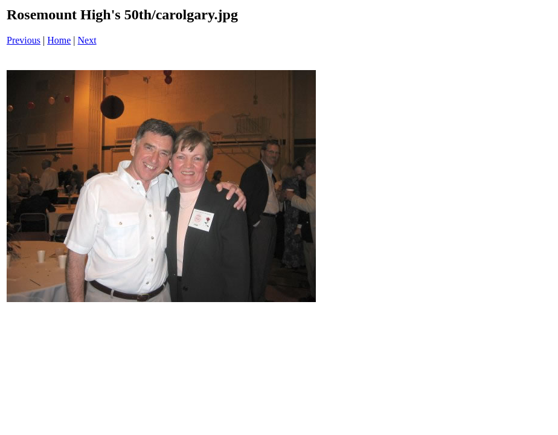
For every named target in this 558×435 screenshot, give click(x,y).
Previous (23, 40)
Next (87, 40)
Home (59, 40)
